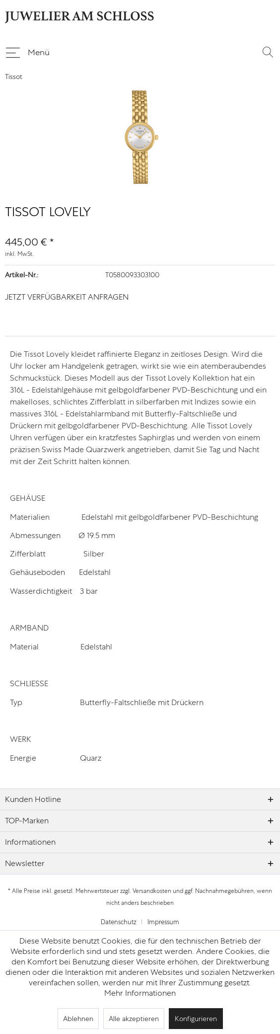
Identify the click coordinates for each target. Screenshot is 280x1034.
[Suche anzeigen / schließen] (268, 52)
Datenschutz (119, 922)
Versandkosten (152, 891)
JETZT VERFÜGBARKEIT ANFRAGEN (67, 297)
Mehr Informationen (140, 993)
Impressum (163, 922)
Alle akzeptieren (134, 1018)
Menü (28, 51)
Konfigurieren (196, 1018)
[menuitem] (27, 52)
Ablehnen (78, 1018)
